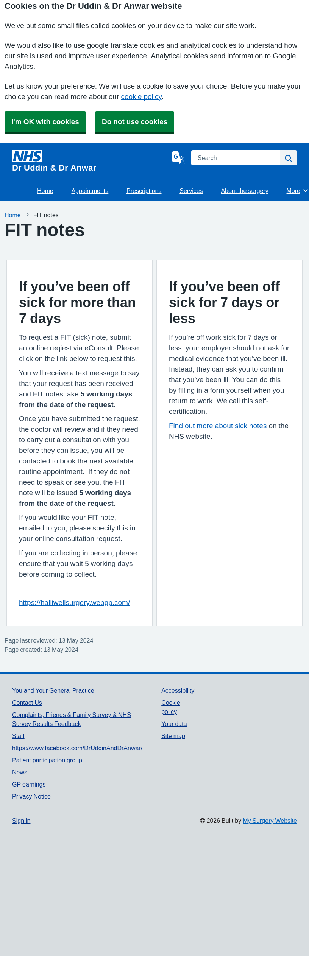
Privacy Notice (31, 796)
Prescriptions (143, 191)
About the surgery (244, 191)
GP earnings (29, 784)
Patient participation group (47, 760)
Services (191, 191)
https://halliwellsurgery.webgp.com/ (74, 602)
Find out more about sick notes (218, 425)
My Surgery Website (270, 821)
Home (45, 191)
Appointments (89, 191)
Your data (174, 724)
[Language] (178, 157)
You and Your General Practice (53, 690)
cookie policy (141, 96)
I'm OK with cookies (45, 121)
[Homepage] (90, 161)
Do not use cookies (134, 121)
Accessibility (177, 690)
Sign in (21, 821)
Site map (173, 736)
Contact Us (27, 703)
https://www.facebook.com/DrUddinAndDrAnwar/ (77, 748)
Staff (18, 736)
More (298, 190)
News (19, 772)
